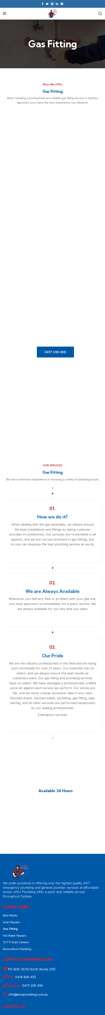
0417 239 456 (55, 352)
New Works (10, 915)
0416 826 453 (22, 977)
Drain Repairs (11, 922)
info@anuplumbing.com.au (28, 994)
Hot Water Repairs (14, 935)
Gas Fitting (10, 928)
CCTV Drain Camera (16, 942)
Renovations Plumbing (17, 949)
